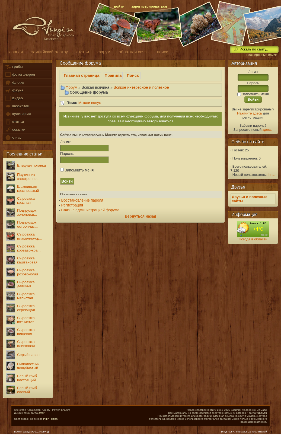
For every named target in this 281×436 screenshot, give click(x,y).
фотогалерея (20, 74)
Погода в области (253, 239)
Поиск (133, 75)
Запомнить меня (77, 170)
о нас (13, 137)
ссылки (15, 129)
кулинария (18, 114)
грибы (14, 66)
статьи (14, 122)
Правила (113, 75)
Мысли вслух (89, 103)
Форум (71, 87)
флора (14, 82)
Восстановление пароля (82, 200)
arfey (41, 412)
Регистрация (72, 205)
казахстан (17, 106)
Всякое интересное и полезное (141, 87)
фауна (14, 90)
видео (14, 98)
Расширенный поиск (261, 55)
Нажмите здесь (249, 113)
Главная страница (81, 75)
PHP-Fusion (50, 418)
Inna (271, 175)
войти (119, 6)
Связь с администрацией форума (90, 210)
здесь (267, 130)
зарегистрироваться (149, 6)
